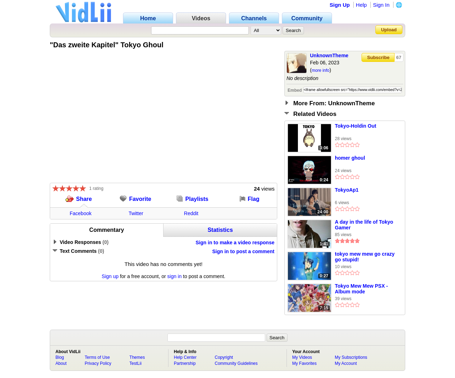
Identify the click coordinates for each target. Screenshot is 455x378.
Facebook (80, 213)
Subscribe (378, 57)
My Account (346, 363)
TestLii (135, 363)
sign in (174, 276)
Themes (137, 357)
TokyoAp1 (347, 190)
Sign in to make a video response (235, 242)
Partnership (185, 363)
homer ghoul (350, 158)
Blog (59, 357)
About (60, 363)
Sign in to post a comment (243, 251)
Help (361, 5)
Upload (389, 29)
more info (321, 70)
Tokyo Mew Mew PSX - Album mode (361, 288)
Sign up (110, 276)
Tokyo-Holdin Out (355, 126)
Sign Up (340, 5)
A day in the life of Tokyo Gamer (364, 224)
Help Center (185, 357)
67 (398, 57)
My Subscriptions (351, 357)
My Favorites (304, 363)
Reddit (191, 213)
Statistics (220, 230)
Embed (295, 90)
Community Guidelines (236, 363)
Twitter (136, 213)
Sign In (381, 5)
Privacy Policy (98, 363)
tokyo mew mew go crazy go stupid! (365, 256)
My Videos (302, 357)
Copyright (224, 357)
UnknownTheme (329, 55)
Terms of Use (97, 357)
